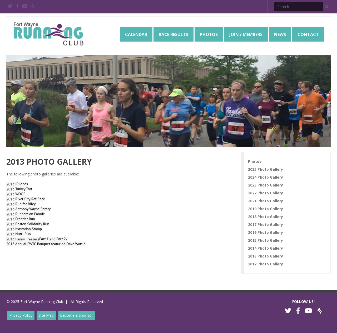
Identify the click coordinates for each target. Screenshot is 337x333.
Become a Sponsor (76, 315)
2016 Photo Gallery (265, 232)
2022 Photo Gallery (265, 192)
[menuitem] (136, 34)
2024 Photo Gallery (265, 177)
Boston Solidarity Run (32, 223)
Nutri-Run (23, 233)
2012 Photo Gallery (265, 263)
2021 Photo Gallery (265, 200)
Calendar (136, 34)
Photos (209, 34)
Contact (308, 34)
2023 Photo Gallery (265, 185)
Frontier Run (25, 218)
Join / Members (245, 34)
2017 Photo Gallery (265, 224)
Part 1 (44, 238)
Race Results (173, 34)
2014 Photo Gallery (265, 248)
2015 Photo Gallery (265, 240)
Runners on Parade (30, 213)
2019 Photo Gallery (265, 208)
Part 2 (61, 238)
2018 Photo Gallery (265, 216)
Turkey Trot (23, 188)
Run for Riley (25, 203)
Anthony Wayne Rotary (33, 208)
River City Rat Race (30, 198)
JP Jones (21, 183)
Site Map (46, 315)
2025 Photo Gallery (265, 169)
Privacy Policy (20, 315)
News (280, 34)
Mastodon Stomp (28, 228)
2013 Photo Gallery (265, 256)
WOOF (20, 193)
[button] (327, 7)
